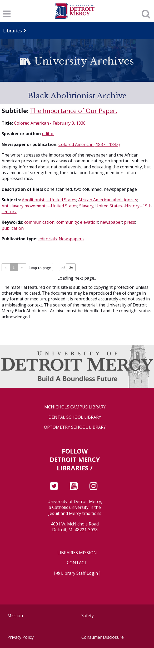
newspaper (111, 222)
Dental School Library (74, 417)
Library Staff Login (79, 573)
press (129, 222)
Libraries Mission (77, 552)
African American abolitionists (107, 200)
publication (13, 228)
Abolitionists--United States (49, 200)
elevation (89, 222)
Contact (77, 562)
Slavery (86, 206)
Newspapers (71, 239)
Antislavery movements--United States (39, 206)
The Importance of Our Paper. (73, 110)
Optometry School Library (75, 427)
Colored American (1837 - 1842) (89, 144)
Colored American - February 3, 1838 (50, 123)
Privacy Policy (20, 637)
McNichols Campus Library (75, 407)
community (67, 222)
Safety (87, 615)
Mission (15, 615)
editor (48, 134)
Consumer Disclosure (102, 637)
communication (39, 222)
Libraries (12, 30)
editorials (47, 239)
